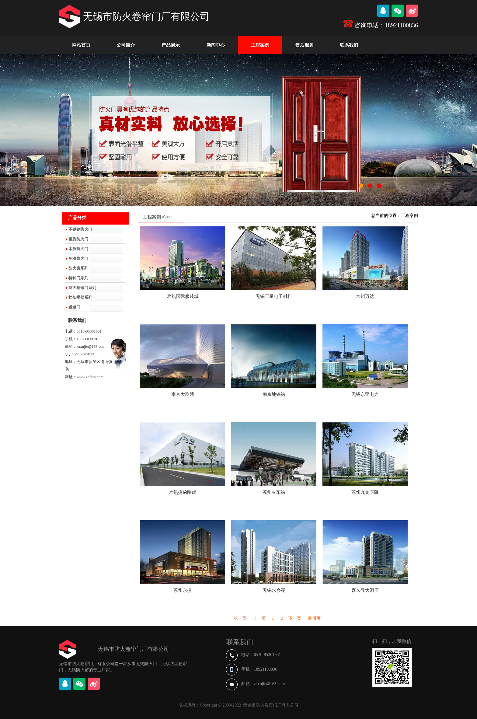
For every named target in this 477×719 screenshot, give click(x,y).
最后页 (314, 618)
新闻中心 (216, 45)
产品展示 (171, 45)
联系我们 (349, 45)
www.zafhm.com (90, 377)
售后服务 (304, 45)
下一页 (294, 618)
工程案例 (260, 45)
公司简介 (126, 45)
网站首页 (81, 45)
